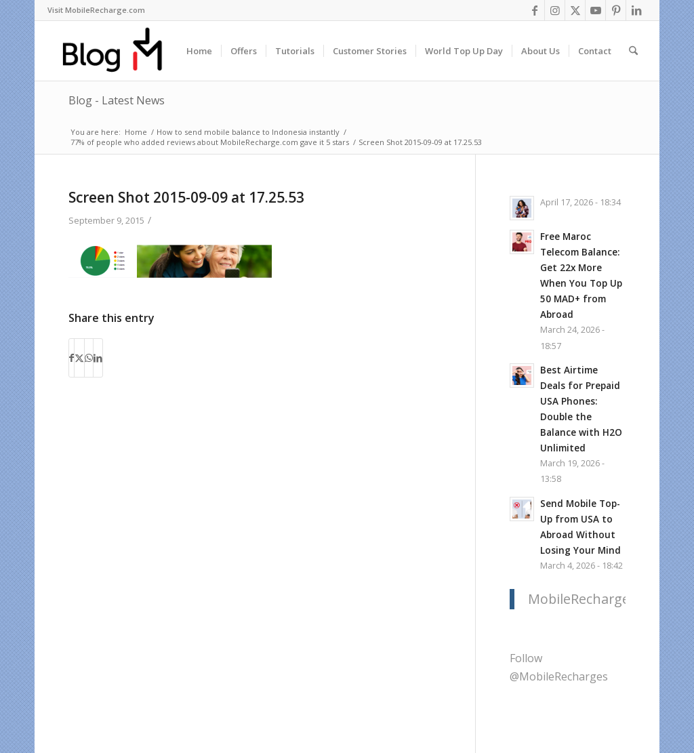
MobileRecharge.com (593, 599)
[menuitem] (96, 10)
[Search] (633, 51)
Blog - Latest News (116, 100)
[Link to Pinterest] (616, 10)
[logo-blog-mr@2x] (120, 51)
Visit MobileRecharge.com (96, 10)
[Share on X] (79, 358)
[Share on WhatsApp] (89, 358)
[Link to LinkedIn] (636, 10)
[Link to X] (575, 10)
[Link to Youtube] (595, 10)
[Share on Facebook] (71, 358)
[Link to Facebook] (534, 10)
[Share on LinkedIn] (98, 358)
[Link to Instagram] (555, 10)
